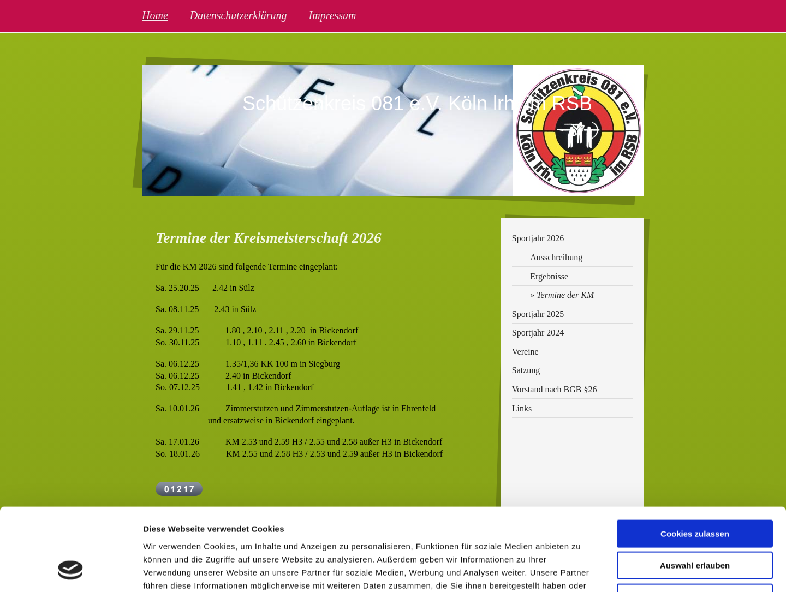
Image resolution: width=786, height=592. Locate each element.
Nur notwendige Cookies (695, 522)
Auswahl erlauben (695, 490)
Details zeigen (580, 570)
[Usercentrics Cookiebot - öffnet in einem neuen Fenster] (70, 571)
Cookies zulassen (694, 458)
